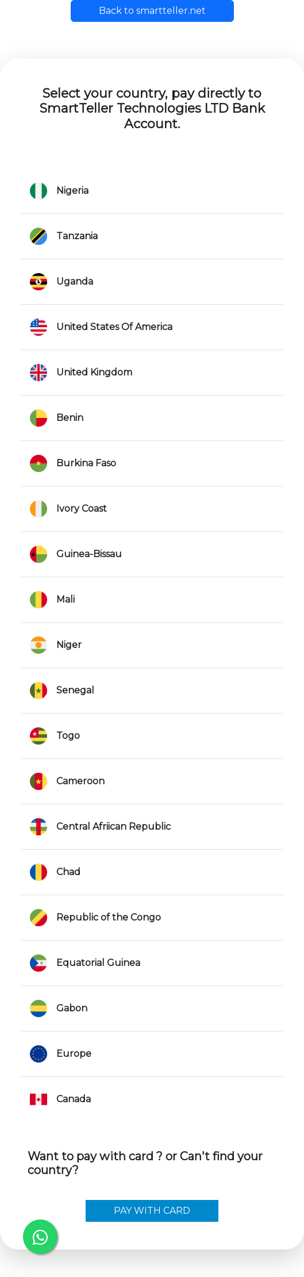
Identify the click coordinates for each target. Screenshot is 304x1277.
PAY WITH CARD (152, 1210)
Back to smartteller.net (152, 10)
